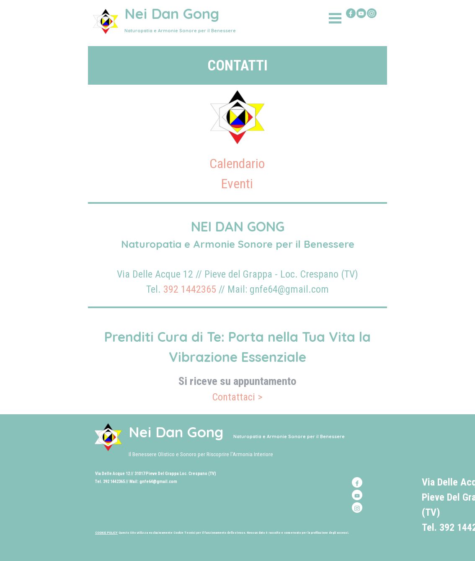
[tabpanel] (237, 65)
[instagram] (372, 13)
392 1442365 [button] (189, 289)
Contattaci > (237, 397)
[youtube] (361, 13)
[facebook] (351, 13)
